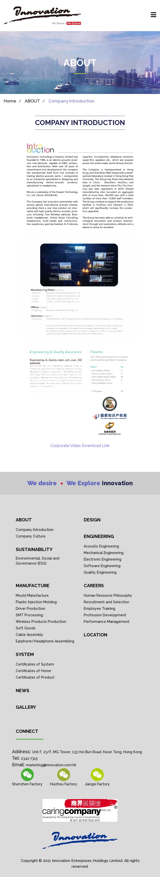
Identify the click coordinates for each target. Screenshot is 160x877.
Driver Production (30, 609)
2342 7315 (29, 758)
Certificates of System (35, 664)
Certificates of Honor (33, 671)
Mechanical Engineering (104, 553)
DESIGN (92, 519)
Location (95, 634)
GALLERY (26, 707)
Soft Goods (26, 628)
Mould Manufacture (32, 595)
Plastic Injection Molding (36, 602)
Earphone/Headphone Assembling (45, 641)
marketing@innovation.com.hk (51, 765)
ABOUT (32, 100)
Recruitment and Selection (106, 602)
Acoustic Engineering (101, 546)
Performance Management (107, 622)
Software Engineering (102, 566)
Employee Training (99, 609)
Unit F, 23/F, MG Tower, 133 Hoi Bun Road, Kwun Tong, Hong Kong (87, 752)
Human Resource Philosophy (108, 595)
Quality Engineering (100, 572)
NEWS (22, 690)
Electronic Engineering (103, 559)
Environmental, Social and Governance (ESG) (37, 560)
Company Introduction (71, 100)
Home (10, 100)
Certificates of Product (35, 677)
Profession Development (105, 615)
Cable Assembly (29, 635)
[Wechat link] (63, 777)
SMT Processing (29, 615)
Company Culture (31, 536)
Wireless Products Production (41, 622)
